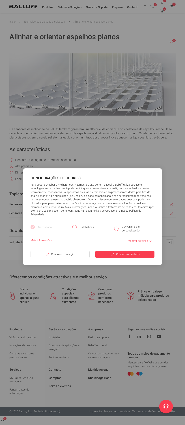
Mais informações (41, 240)
